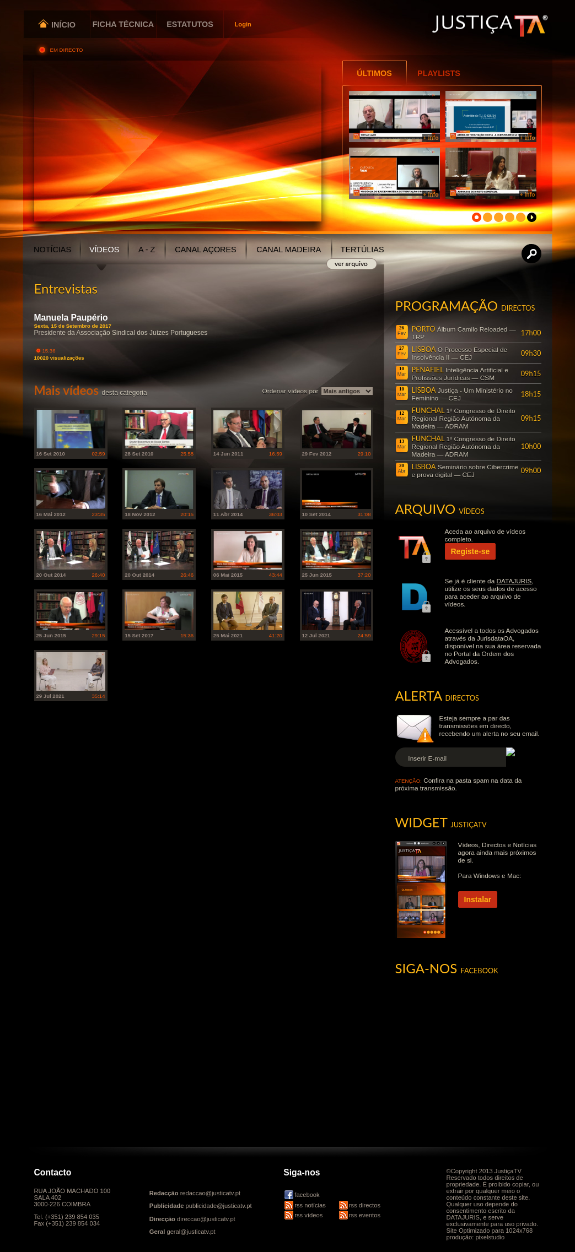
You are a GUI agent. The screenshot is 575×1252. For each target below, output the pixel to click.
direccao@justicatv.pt (206, 1219)
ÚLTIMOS (374, 73)
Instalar (478, 899)
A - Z (146, 249)
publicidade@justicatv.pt (219, 1205)
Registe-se (470, 551)
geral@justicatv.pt (190, 1231)
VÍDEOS (104, 249)
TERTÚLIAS (362, 249)
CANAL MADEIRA (288, 249)
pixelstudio (489, 1237)
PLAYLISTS (438, 73)
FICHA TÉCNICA (123, 24)
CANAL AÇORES (205, 249)
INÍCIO (56, 24)
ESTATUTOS (189, 24)
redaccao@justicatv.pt (210, 1193)
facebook (306, 1194)
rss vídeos (308, 1215)
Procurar (532, 254)
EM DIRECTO (67, 50)
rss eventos (364, 1215)
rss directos (364, 1205)
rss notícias (310, 1205)
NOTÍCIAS (52, 249)
